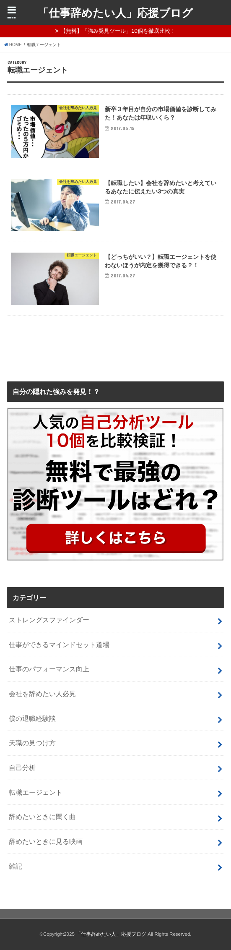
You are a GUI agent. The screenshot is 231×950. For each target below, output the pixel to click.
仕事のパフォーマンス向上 (49, 669)
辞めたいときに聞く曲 (42, 816)
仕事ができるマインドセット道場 (59, 644)
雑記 (15, 866)
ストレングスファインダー (49, 620)
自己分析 (22, 767)
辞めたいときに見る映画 (46, 841)
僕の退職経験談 (32, 718)
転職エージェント (35, 792)
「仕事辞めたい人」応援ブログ (115, 12)
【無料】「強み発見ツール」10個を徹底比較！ (118, 31)
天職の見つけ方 (32, 742)
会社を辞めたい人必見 (42, 693)
